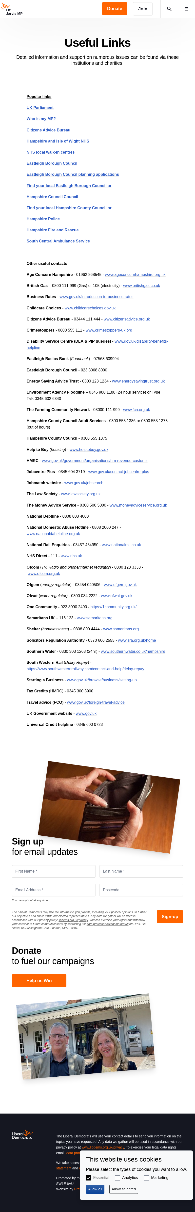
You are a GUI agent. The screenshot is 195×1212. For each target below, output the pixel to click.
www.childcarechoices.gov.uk (90, 308)
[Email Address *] (54, 890)
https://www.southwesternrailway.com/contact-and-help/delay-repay (85, 669)
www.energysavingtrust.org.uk (138, 381)
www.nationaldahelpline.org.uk (53, 534)
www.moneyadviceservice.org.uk (138, 505)
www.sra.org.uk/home (137, 640)
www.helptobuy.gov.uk (89, 449)
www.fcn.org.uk (136, 410)
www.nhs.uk (71, 556)
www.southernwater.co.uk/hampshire (133, 651)
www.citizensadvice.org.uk (127, 319)
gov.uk (91, 713)
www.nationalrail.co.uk (121, 545)
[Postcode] (141, 890)
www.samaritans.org (95, 618)
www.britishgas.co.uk (141, 286)
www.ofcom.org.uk (44, 574)
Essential (101, 1178)
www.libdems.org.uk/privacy (103, 1147)
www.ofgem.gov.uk (120, 585)
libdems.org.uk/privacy (73, 920)
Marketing (159, 1178)
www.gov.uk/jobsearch (83, 483)
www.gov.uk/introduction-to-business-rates (96, 297)
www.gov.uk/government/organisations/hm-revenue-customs (94, 461)
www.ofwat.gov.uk (116, 596)
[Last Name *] (141, 871)
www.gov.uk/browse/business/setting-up (102, 680)
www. (80, 713)
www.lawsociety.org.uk (80, 494)
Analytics (130, 1178)
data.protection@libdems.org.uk (108, 924)
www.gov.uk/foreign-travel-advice (96, 702)
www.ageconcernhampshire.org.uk (135, 274)
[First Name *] (54, 871)
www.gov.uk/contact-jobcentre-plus (118, 472)
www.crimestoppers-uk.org (109, 330)
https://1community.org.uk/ (113, 607)
